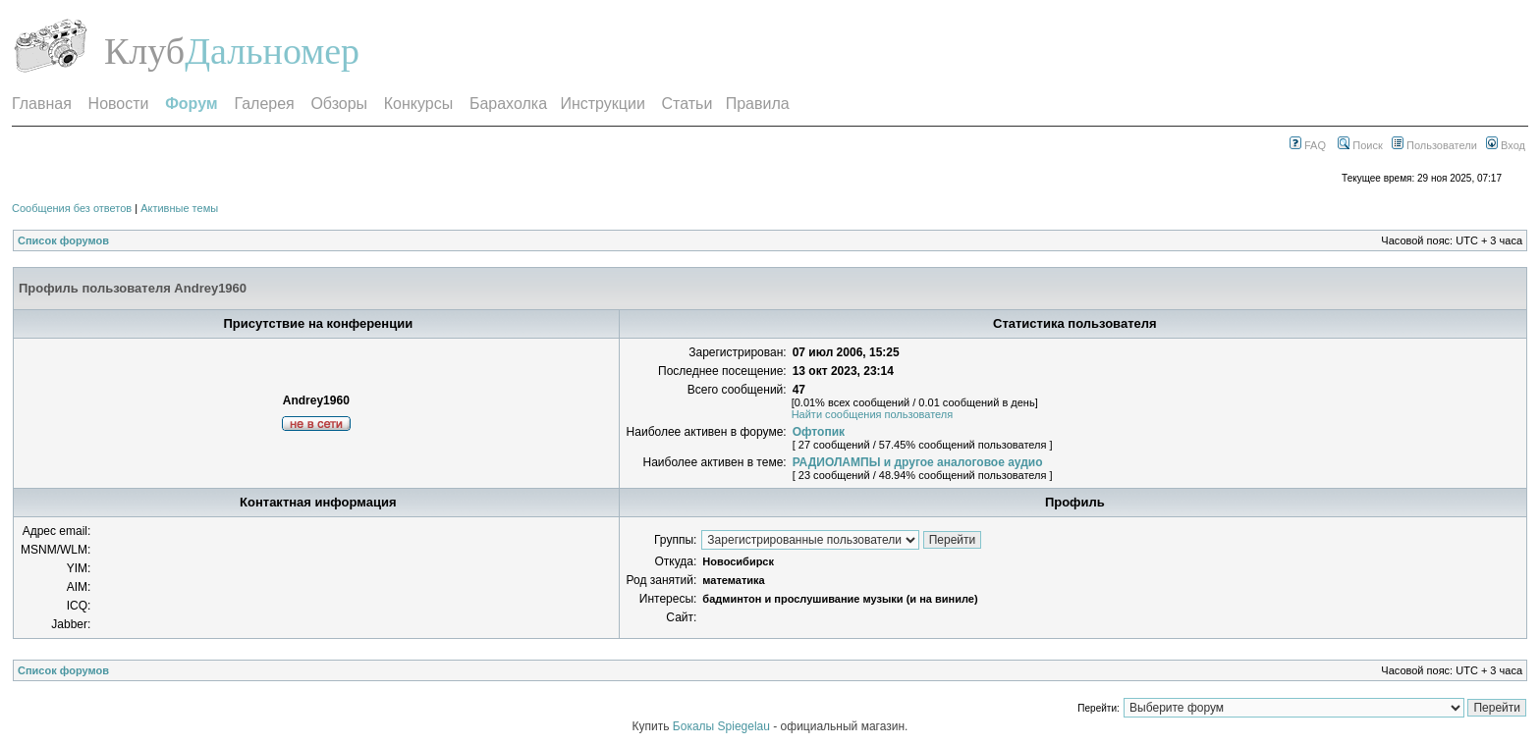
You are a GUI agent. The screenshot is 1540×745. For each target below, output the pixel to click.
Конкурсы (418, 103)
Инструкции (602, 103)
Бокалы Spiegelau (723, 726)
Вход (1505, 145)
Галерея (264, 103)
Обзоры (338, 103)
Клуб (144, 51)
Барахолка (508, 103)
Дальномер (272, 51)
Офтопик (819, 432)
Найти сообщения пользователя (873, 414)
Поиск (1360, 145)
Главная (42, 103)
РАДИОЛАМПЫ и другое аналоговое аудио (918, 462)
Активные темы (179, 208)
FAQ (1308, 145)
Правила (758, 103)
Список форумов (63, 240)
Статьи (687, 103)
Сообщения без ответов (72, 208)
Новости (118, 103)
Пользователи (1434, 145)
